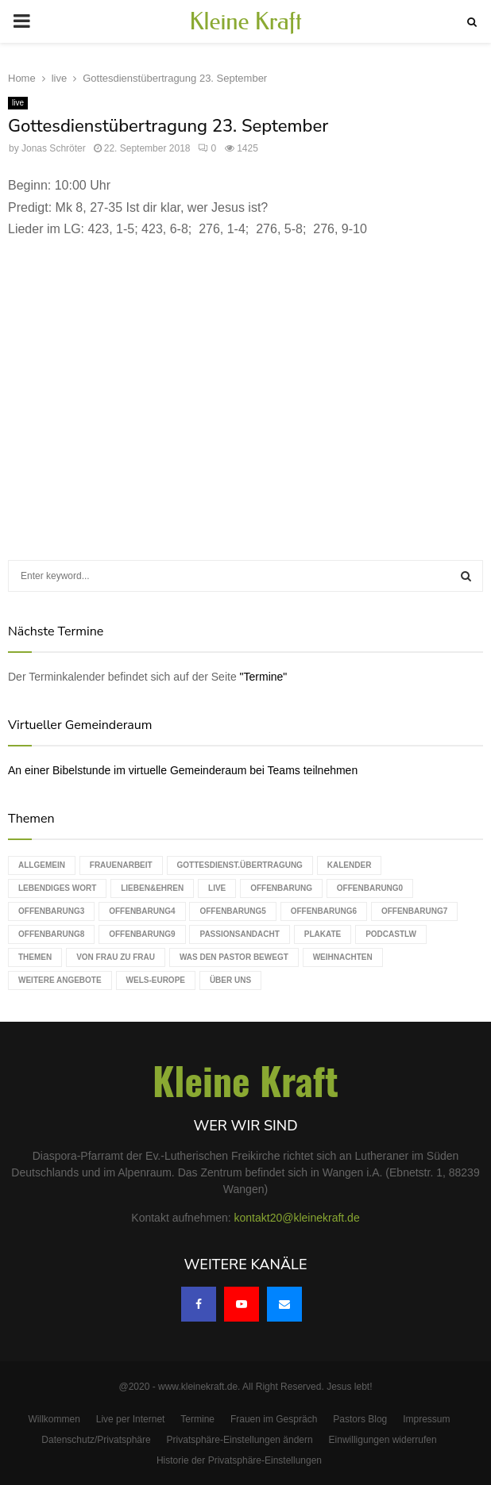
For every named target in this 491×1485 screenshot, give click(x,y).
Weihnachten (343, 957)
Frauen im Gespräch (273, 1419)
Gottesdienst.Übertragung (240, 865)
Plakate (322, 934)
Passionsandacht (239, 934)
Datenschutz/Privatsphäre (95, 1439)
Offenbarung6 (324, 911)
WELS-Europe (155, 980)
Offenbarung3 (51, 911)
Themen (35, 957)
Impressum (426, 1419)
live (18, 102)
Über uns (230, 980)
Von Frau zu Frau (115, 957)
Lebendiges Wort (57, 888)
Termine (197, 1419)
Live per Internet (130, 1419)
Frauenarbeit (121, 865)
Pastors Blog (360, 1419)
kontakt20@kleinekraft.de (297, 1217)
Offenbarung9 (142, 934)
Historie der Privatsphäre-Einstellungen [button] (239, 1460)
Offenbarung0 (370, 888)
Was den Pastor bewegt (234, 957)
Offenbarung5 (232, 911)
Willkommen (54, 1419)
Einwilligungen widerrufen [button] (383, 1439)
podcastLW (390, 934)
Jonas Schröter (53, 148)
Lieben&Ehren (152, 888)
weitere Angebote (60, 980)
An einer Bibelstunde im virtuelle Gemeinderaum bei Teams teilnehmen (183, 770)
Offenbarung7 (414, 911)
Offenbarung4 (142, 911)
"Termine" (264, 676)
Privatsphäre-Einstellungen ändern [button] (240, 1439)
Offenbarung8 (51, 934)
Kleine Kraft (245, 21)
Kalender (349, 865)
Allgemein (41, 865)
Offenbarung (281, 888)
